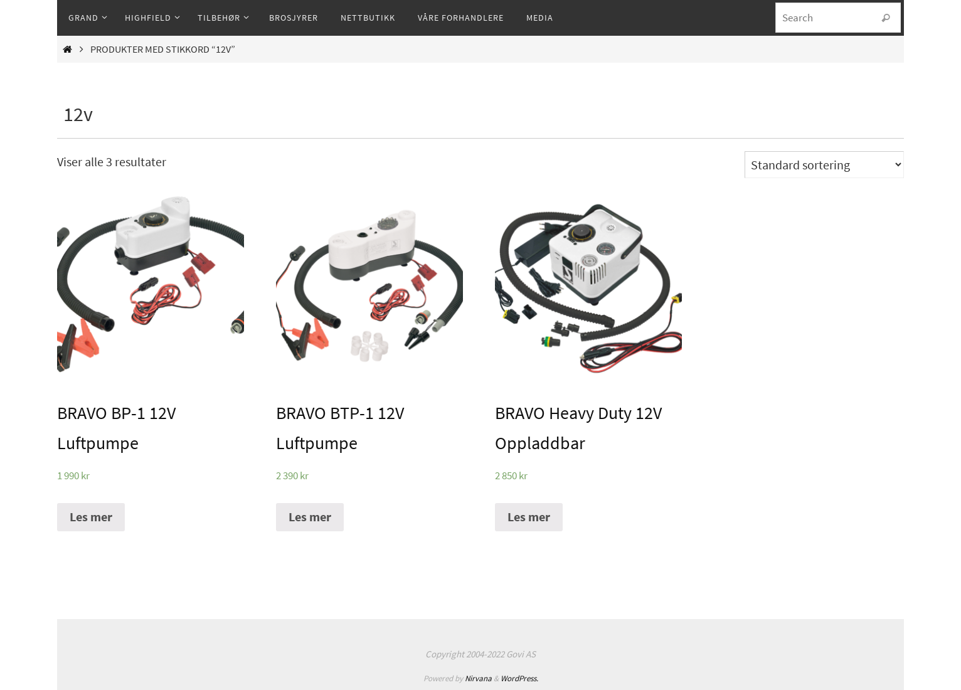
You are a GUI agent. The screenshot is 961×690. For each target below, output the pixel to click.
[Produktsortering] (824, 164)
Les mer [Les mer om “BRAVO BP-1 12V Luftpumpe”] (91, 516)
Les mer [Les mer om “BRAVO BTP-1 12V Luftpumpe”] (310, 516)
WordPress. (519, 678)
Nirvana (478, 678)
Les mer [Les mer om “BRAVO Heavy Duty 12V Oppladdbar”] (528, 516)
